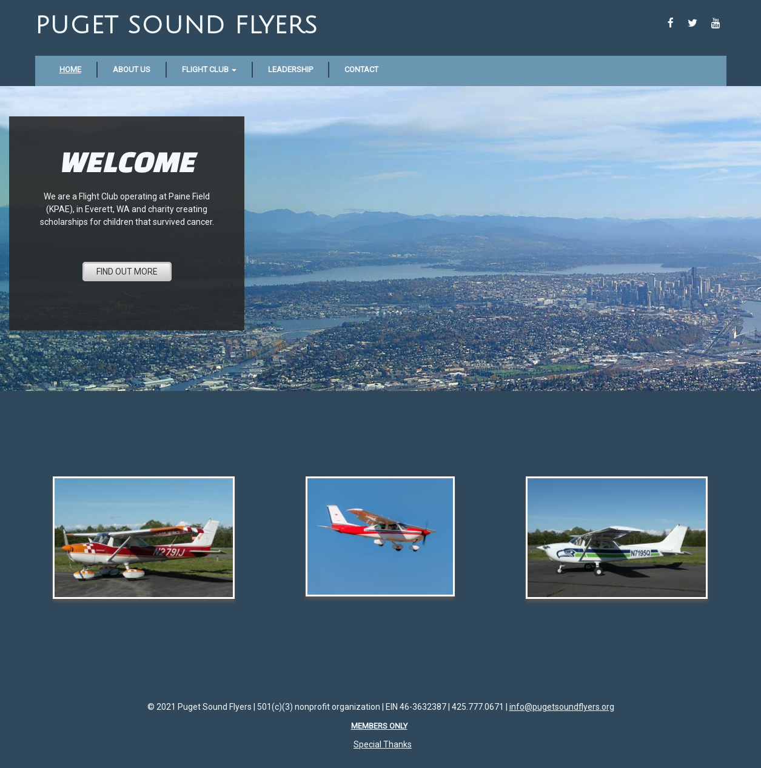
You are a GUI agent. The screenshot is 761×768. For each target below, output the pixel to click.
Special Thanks (383, 744)
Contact (361, 69)
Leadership (290, 69)
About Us (131, 69)
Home (70, 69)
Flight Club (209, 69)
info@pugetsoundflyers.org (561, 707)
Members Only (379, 725)
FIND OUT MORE (127, 271)
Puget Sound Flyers (176, 25)
